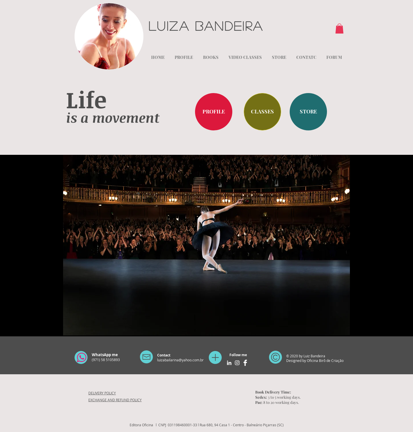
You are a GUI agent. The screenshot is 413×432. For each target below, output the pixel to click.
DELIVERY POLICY (102, 393)
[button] (339, 29)
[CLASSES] (262, 111)
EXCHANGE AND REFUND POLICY (115, 400)
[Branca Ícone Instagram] (237, 363)
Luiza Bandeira (209, 26)
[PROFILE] (213, 111)
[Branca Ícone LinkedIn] (229, 363)
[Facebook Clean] (245, 363)
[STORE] (308, 111)
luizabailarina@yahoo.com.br (180, 360)
